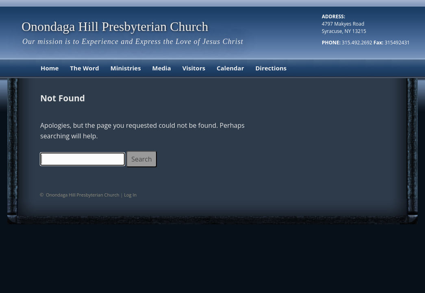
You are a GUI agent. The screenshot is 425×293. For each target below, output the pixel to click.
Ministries (126, 68)
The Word (84, 68)
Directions (270, 68)
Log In (130, 195)
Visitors (193, 68)
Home (50, 68)
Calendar (230, 68)
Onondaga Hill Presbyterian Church (115, 26)
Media (161, 68)
